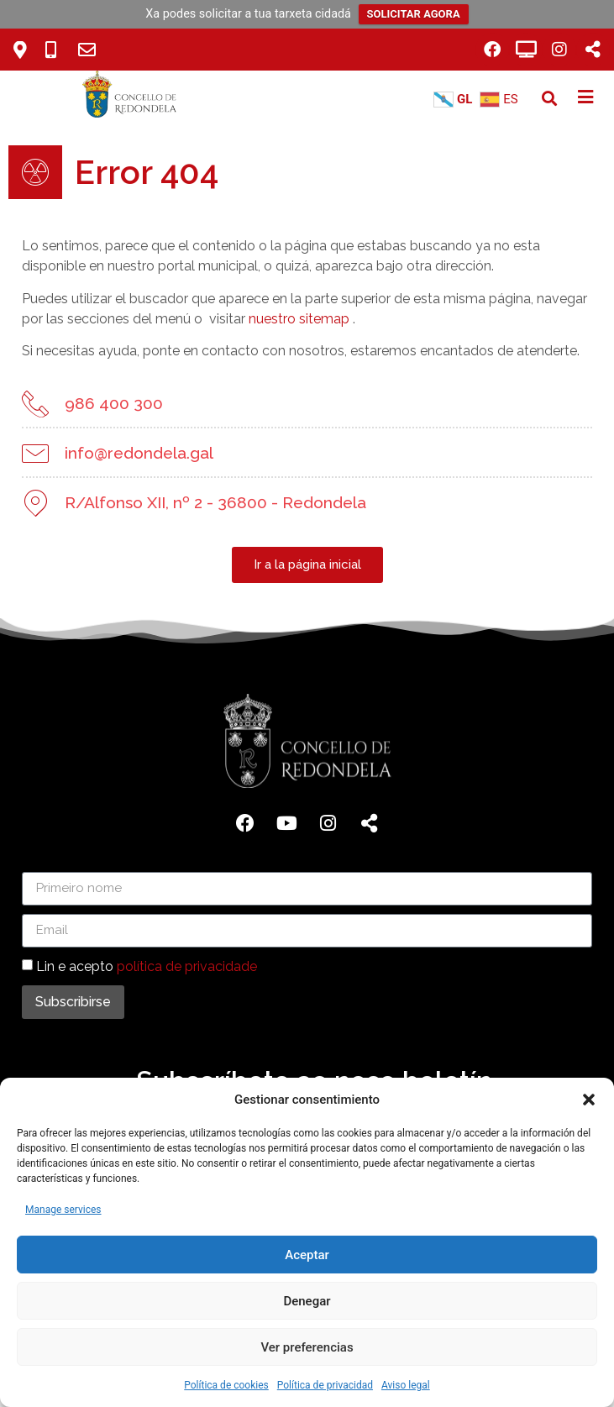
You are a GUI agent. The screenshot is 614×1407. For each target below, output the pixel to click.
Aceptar (307, 1255)
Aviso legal (405, 1385)
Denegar (306, 1301)
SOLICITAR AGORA (413, 14)
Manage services (63, 1209)
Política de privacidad (325, 1385)
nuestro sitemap (294, 319)
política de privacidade (187, 966)
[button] (588, 1099)
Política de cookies (226, 1385)
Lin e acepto (146, 966)
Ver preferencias (306, 1347)
